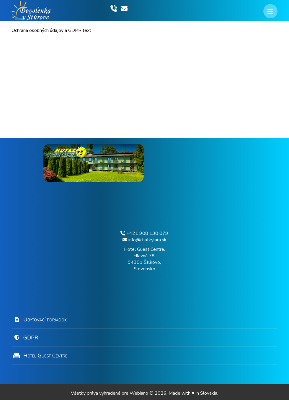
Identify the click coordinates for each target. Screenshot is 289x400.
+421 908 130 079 (144, 233)
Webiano (139, 393)
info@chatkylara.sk (144, 240)
